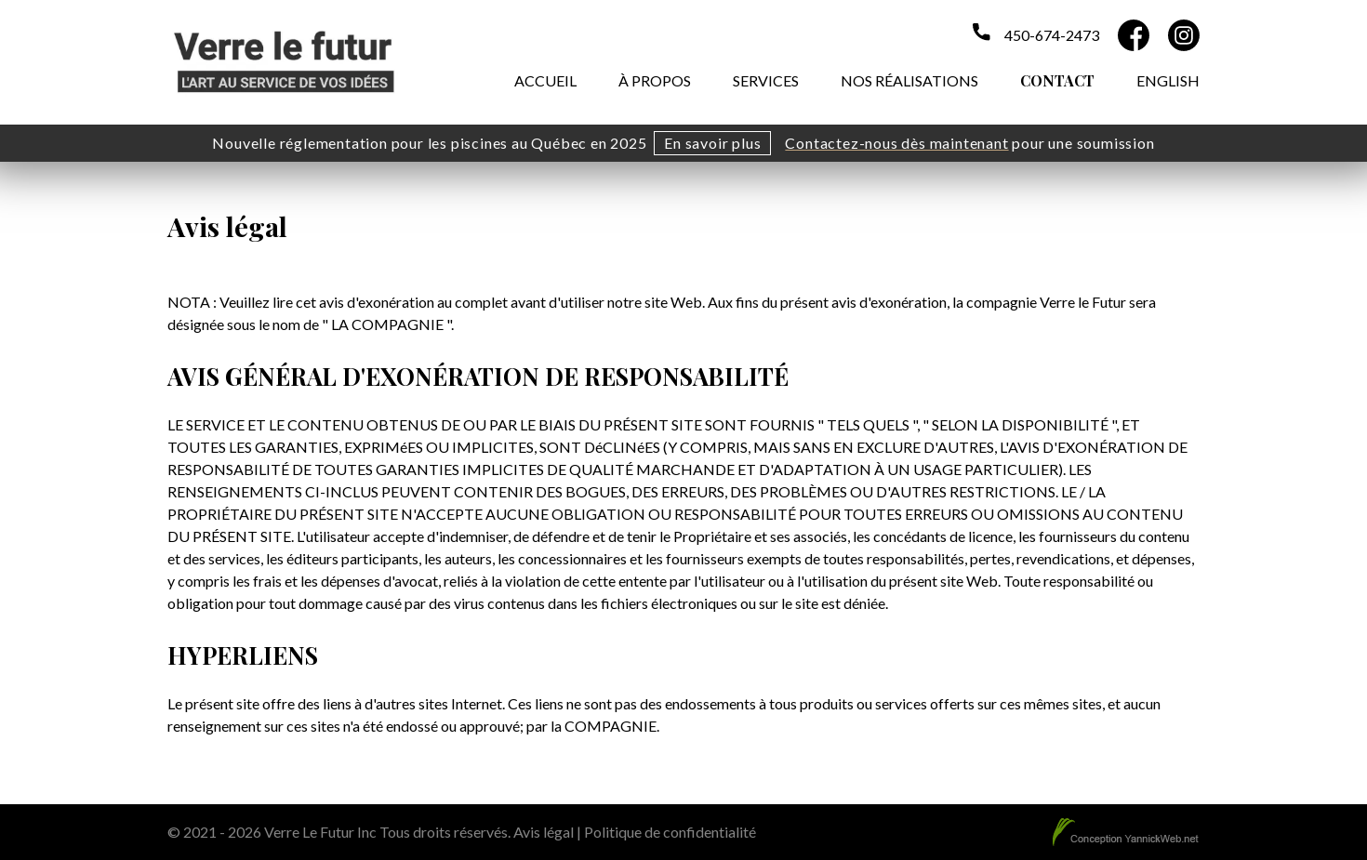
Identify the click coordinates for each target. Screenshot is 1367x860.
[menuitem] (1168, 78)
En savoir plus (712, 143)
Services (766, 80)
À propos (654, 80)
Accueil (545, 80)
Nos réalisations (909, 80)
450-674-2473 (1051, 35)
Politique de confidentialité (670, 831)
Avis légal (543, 831)
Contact (1057, 80)
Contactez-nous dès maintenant (896, 143)
